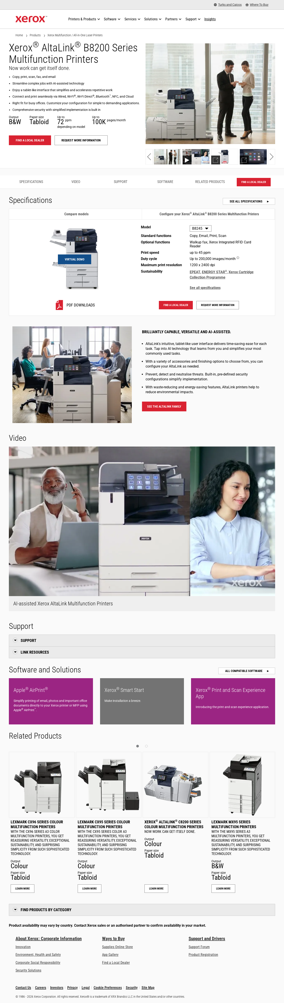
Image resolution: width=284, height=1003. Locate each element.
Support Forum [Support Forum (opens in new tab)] (199, 947)
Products (35, 35)
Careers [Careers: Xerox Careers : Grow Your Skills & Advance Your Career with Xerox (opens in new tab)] (40, 987)
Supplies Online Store (117, 947)
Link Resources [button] (35, 652)
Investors (56, 987)
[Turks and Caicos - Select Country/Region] (228, 4)
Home (19, 35)
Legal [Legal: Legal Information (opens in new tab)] (86, 987)
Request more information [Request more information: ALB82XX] (81, 140)
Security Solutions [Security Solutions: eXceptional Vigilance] (28, 970)
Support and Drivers (207, 938)
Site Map (148, 987)
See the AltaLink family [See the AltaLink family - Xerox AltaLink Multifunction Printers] (164, 406)
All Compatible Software (244, 671)
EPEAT (195, 272)
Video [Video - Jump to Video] (75, 182)
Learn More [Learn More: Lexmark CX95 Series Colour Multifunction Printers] (89, 888)
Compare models (76, 214)
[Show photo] (167, 157)
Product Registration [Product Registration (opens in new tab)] (203, 955)
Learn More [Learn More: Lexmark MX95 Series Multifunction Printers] (223, 888)
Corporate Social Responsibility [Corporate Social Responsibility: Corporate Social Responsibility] (38, 963)
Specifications (31, 182)
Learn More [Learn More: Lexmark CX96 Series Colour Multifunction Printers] (22, 888)
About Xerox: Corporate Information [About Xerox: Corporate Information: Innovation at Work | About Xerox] (49, 938)
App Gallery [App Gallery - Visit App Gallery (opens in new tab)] (110, 955)
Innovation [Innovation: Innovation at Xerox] (23, 947)
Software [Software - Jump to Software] (165, 182)
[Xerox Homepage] (31, 19)
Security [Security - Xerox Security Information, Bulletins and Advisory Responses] (132, 987)
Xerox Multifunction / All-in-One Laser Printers (75, 35)
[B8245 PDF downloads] (74, 305)
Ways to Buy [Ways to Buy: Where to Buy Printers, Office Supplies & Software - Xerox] (113, 938)
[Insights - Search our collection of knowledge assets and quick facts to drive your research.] (210, 19)
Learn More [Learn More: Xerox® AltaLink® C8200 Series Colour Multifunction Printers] (156, 888)
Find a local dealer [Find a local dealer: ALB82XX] (30, 140)
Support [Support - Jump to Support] (120, 182)
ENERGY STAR (214, 272)
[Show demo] (224, 157)
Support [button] (28, 640)
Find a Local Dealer (116, 963)
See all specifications (246, 201)
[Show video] (196, 157)
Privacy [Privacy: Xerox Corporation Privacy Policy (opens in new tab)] (72, 987)
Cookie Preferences (108, 987)
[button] (149, 157)
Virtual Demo (74, 259)
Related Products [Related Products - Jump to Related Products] (210, 182)
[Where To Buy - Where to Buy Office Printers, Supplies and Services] (257, 4)
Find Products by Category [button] (46, 909)
